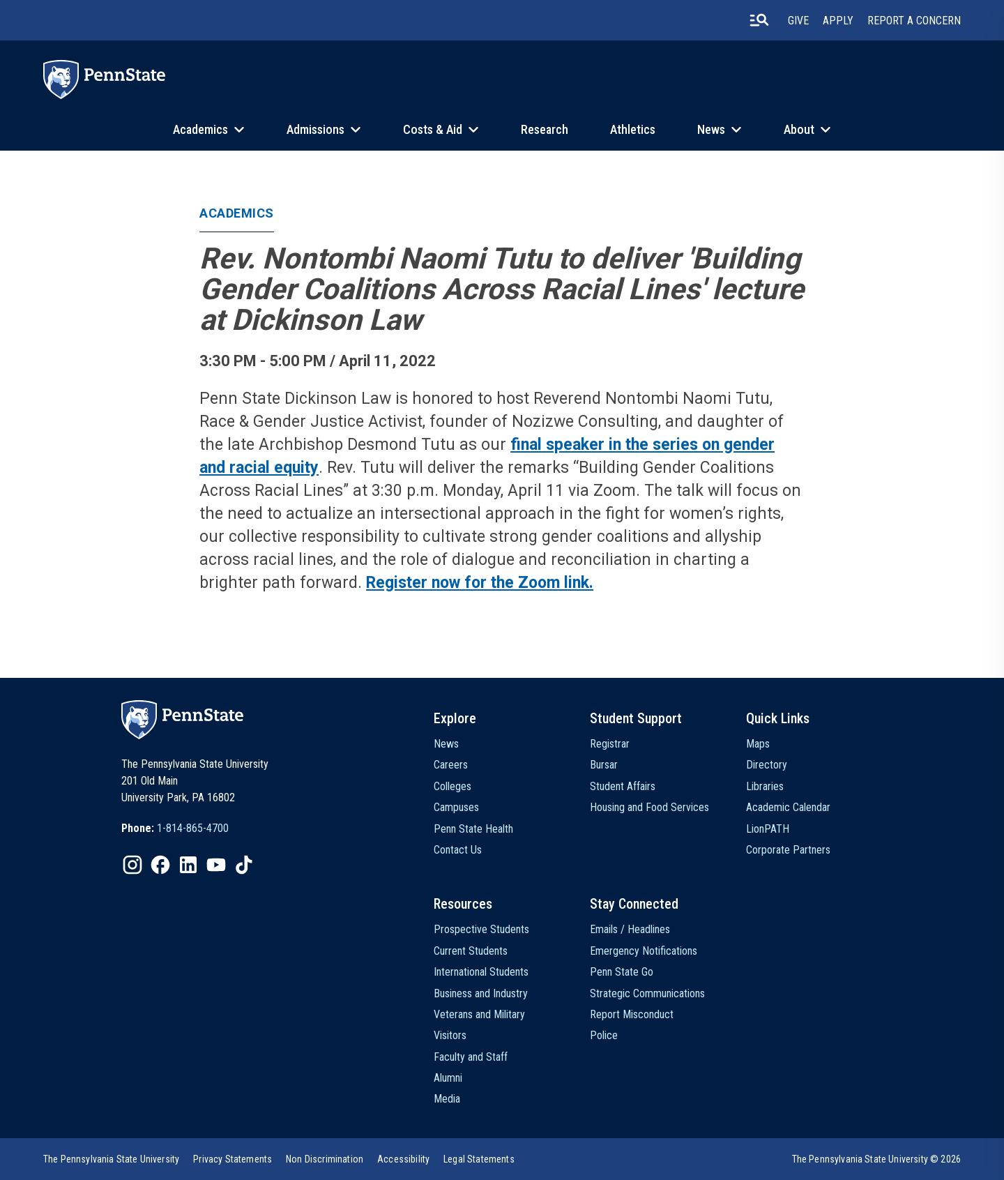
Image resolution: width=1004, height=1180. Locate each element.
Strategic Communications (647, 993)
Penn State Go (621, 971)
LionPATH (767, 828)
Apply (838, 20)
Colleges (452, 786)
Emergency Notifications (643, 951)
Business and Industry (481, 993)
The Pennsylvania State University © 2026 (876, 1159)
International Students (481, 971)
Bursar (604, 764)
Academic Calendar (788, 807)
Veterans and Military (479, 1014)
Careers (451, 764)
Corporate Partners (788, 849)
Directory (766, 764)
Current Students (471, 951)
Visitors (450, 1035)
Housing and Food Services (649, 807)
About (799, 129)
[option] (175, 828)
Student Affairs (622, 786)
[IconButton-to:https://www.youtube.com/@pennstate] (216, 865)
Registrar (610, 743)
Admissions (315, 129)
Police (604, 1035)
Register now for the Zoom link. (479, 582)
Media (447, 1098)
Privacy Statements (232, 1159)
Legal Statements (479, 1159)
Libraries (765, 786)
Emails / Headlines (630, 929)
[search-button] (759, 20)
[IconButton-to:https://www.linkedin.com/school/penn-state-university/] (188, 865)
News (711, 129)
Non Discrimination (324, 1159)
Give (798, 20)
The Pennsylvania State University (111, 1159)
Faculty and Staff (471, 1057)
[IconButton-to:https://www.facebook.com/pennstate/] (160, 865)
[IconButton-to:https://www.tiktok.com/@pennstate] (244, 865)
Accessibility (403, 1159)
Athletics (632, 129)
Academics (200, 129)
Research (544, 129)
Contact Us (458, 849)
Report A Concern (914, 20)
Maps (758, 743)
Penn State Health (473, 828)
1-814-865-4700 (193, 828)
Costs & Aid (432, 129)
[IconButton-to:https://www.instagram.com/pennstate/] (132, 865)
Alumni (448, 1077)
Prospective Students (481, 929)
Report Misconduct (632, 1014)
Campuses (456, 807)
